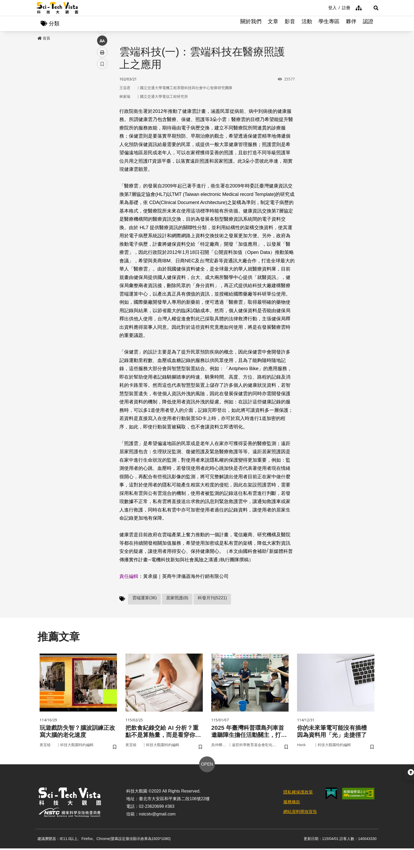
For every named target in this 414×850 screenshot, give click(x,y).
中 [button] (102, 135)
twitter (102, 112)
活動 (307, 24)
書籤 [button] (102, 158)
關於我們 (250, 24)
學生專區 (329, 24)
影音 (290, 24)
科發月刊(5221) (212, 598)
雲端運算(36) (144, 598)
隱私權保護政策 (298, 793)
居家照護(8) (177, 598)
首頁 (43, 39)
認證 (368, 24)
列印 (102, 147)
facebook (102, 101)
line (100, 124)
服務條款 (291, 803)
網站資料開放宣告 (300, 813)
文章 (273, 24)
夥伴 (351, 24)
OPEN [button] (207, 766)
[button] (371, 8)
